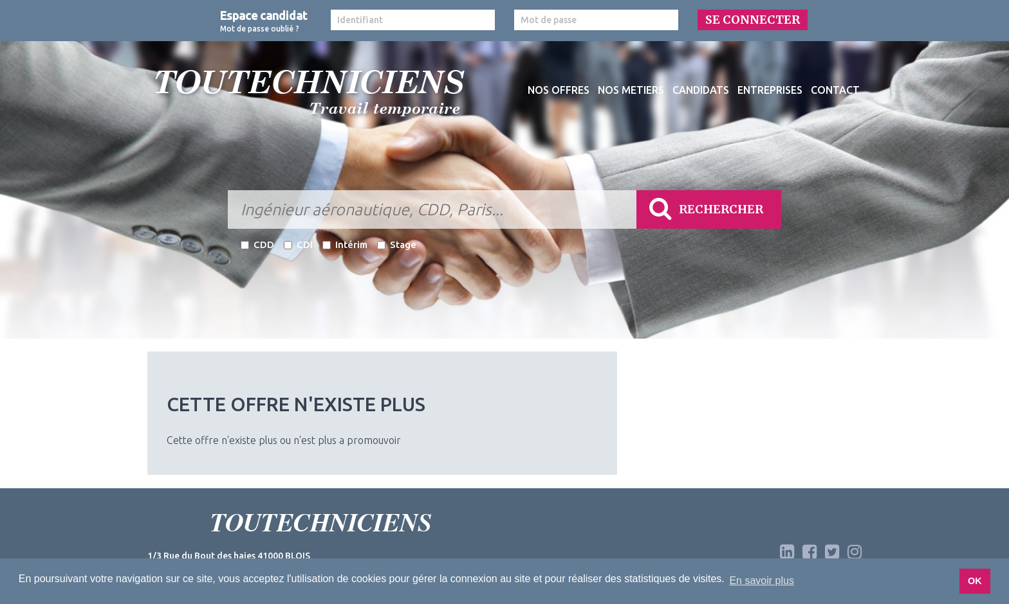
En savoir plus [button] (761, 580)
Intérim (344, 244)
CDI (298, 244)
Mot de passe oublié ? (259, 28)
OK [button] (975, 581)
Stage (396, 244)
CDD (257, 244)
